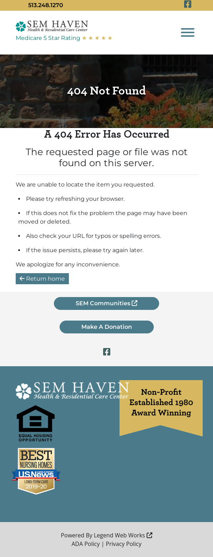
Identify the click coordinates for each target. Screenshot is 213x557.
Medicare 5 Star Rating (64, 38)
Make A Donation (106, 326)
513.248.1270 (45, 5)
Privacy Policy (124, 544)
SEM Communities (106, 303)
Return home (42, 278)
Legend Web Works (123, 535)
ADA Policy (85, 544)
